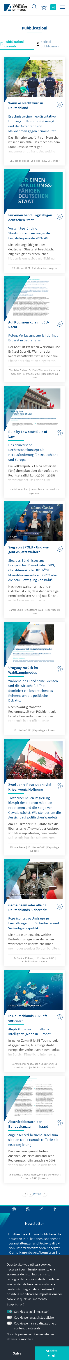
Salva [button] (17, 1353)
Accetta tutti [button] (52, 1353)
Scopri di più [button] (15, 1304)
